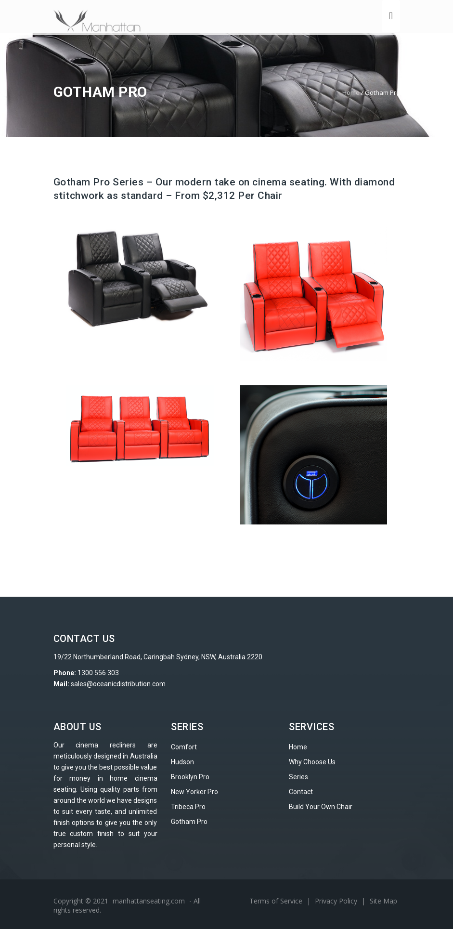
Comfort (184, 747)
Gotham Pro (189, 821)
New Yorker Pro (194, 792)
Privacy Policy (337, 900)
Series (298, 777)
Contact (301, 792)
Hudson (182, 762)
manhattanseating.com (149, 900)
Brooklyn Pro (190, 777)
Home (351, 92)
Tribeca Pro (188, 807)
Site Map (383, 900)
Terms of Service (276, 900)
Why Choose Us (312, 762)
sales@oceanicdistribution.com (118, 684)
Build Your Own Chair (320, 807)
